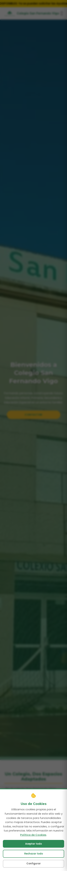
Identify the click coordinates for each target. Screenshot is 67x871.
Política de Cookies (33, 857)
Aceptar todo (33, 866)
